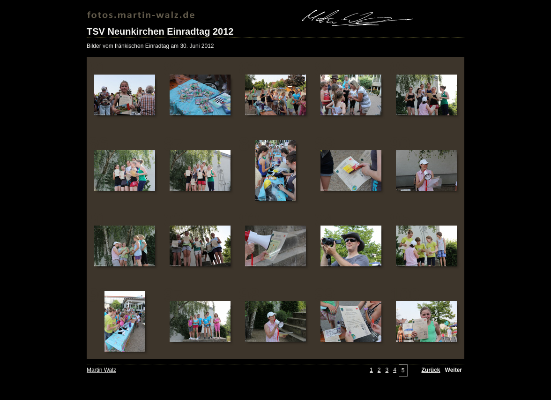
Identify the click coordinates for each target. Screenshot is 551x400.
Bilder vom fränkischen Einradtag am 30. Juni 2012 (150, 46)
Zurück (431, 370)
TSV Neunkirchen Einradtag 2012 (160, 31)
